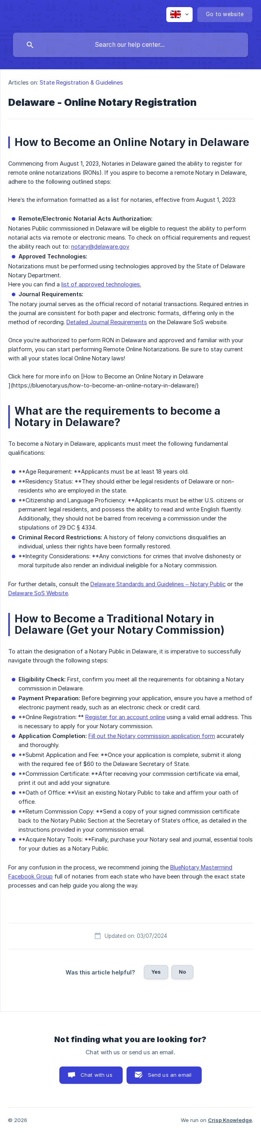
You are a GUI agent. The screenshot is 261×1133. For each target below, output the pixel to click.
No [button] (182, 972)
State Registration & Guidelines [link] (81, 82)
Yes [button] (156, 972)
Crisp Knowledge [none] (230, 1120)
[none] (179, 14)
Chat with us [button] (96, 1075)
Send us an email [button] (169, 1075)
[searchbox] (130, 45)
